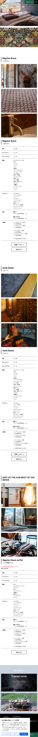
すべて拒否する (15, 734)
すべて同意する (24, 734)
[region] (15, 727)
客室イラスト (19, 244)
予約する (19, 249)
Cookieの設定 (6, 734)
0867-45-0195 (4, 568)
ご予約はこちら (29, 2)
